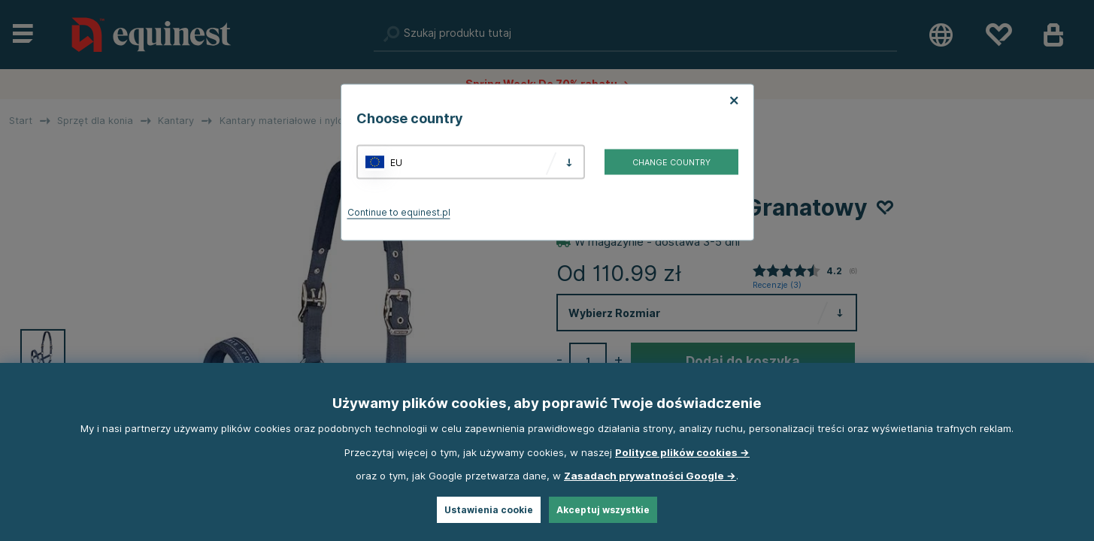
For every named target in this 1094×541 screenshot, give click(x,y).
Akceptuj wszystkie (603, 509)
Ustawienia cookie (488, 509)
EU (396, 162)
